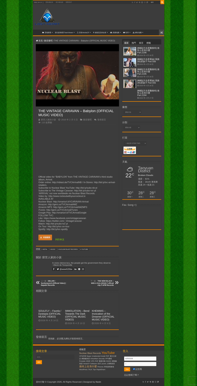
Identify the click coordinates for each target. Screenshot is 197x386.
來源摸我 (45, 237)
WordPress (83, 369)
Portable (82, 361)
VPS (92, 361)
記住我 (137, 369)
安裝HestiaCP (83, 32)
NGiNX (108, 361)
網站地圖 (137, 32)
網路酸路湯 (86, 359)
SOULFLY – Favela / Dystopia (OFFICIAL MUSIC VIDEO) (49, 314)
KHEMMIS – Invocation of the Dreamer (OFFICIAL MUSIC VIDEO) (103, 315)
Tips (94, 369)
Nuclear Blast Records (68, 249)
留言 (141, 43)
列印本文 (59, 239)
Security (102, 359)
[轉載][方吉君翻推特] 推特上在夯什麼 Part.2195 (148, 71)
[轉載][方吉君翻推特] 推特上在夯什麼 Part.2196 (148, 50)
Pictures (100, 367)
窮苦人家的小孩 (48, 120)
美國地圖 (114, 32)
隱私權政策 (49, 2)
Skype (89, 356)
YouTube (84, 249)
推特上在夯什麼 (88, 366)
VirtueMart (94, 359)
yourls (104, 364)
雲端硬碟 (46, 32)
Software (93, 364)
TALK (90, 369)
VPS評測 (82, 356)
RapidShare (100, 369)
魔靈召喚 (102, 361)
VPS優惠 (108, 359)
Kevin (98, 382)
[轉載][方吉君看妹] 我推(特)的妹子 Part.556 (148, 60)
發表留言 (101, 120)
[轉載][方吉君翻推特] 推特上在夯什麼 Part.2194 (148, 93)
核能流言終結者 (99, 32)
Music (53, 249)
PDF (107, 356)
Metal (45, 249)
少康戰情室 (111, 364)
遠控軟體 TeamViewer (64, 32)
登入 (63, 338)
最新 (126, 43)
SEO (99, 364)
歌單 (126, 32)
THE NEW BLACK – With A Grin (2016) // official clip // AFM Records (102, 283)
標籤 (148, 43)
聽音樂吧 (48, 41)
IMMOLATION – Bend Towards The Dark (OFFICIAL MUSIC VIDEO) (77, 315)
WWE (88, 361)
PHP (96, 361)
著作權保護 (59, 2)
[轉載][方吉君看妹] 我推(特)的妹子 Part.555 (148, 81)
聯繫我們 (69, 2)
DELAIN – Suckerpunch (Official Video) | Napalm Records (53, 283)
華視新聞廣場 (109, 367)
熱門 (134, 43)
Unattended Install (98, 356)
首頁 (37, 32)
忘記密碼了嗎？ (131, 375)
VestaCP (86, 364)
